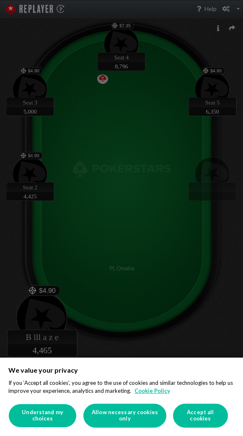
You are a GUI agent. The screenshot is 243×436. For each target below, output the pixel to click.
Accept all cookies (200, 415)
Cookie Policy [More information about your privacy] (152, 390)
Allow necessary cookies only (125, 415)
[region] (121, 397)
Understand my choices (42, 415)
